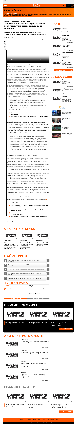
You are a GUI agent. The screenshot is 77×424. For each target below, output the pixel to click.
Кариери (21, 419)
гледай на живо (15, 298)
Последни (59, 24)
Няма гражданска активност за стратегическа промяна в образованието (27, 113)
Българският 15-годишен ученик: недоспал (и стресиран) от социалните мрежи (27, 209)
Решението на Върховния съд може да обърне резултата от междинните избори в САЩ (34, 376)
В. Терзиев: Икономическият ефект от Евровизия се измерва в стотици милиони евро (67, 31)
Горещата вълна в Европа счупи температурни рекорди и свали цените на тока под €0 (67, 48)
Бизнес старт (24, 350)
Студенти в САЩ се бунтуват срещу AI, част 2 (15, 323)
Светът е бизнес (19, 228)
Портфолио (37, 419)
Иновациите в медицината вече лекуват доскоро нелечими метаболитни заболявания (34, 365)
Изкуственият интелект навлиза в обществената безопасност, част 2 (59, 323)
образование (14, 221)
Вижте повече (66, 329)
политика (9, 224)
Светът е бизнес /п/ (9, 288)
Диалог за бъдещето (65, 35)
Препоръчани (61, 76)
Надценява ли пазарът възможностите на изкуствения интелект (38, 406)
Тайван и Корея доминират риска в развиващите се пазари (16, 405)
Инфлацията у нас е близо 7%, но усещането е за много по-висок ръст (67, 64)
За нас (44, 419)
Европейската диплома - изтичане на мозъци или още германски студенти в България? (29, 213)
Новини (63, 52)
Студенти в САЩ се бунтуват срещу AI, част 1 (38, 323)
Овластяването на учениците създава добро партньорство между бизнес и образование (29, 217)
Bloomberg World (21, 305)
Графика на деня (20, 387)
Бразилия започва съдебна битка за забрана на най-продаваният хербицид (66, 56)
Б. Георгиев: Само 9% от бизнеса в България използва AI (35, 342)
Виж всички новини (64, 70)
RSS (57, 419)
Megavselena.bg (6, 2)
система (43, 221)
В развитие (64, 60)
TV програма (16, 283)
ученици (23, 221)
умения (39, 221)
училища (19, 221)
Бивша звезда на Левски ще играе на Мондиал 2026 (61, 120)
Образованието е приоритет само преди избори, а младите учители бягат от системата (29, 117)
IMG (5, 0)
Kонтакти (51, 419)
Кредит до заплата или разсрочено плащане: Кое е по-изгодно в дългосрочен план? (67, 100)
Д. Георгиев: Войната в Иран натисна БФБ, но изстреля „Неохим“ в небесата (34, 353)
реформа (13, 224)
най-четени (15, 256)
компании (27, 221)
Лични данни (40, 422)
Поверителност (34, 422)
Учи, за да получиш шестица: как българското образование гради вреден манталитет (66, 39)
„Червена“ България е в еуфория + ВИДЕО (62, 135)
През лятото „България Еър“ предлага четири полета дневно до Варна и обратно (67, 91)
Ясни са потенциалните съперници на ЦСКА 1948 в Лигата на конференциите (62, 128)
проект (46, 221)
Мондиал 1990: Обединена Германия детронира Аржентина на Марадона (62, 113)
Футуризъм (23, 361)
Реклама (29, 419)
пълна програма (38, 298)
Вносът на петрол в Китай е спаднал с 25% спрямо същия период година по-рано (60, 406)
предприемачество (33, 221)
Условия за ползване (26, 422)
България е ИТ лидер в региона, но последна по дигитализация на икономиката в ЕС (29, 206)
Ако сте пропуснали (23, 335)
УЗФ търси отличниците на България (66, 82)
